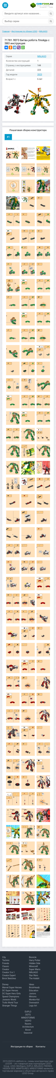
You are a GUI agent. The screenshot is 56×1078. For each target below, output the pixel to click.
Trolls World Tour (10, 1002)
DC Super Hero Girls (11, 993)
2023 (39, 74)
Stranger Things (9, 1005)
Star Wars (33, 975)
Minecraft (33, 966)
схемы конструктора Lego (40, 1061)
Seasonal (28, 1033)
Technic (6, 960)
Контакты (40, 1046)
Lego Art (33, 1005)
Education (33, 990)
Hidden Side (34, 963)
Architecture (28, 1027)
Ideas (31, 984)
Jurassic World (9, 999)
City (4, 957)
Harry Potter (34, 960)
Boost (28, 1030)
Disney (5, 984)
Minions (32, 996)
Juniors (32, 993)
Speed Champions (10, 996)
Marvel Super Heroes (12, 987)
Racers (28, 1024)
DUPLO (28, 1011)
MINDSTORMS (28, 1017)
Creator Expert (9, 975)
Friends (5, 963)
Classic (5, 966)
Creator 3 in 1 (8, 972)
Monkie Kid (34, 999)
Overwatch (34, 1002)
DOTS (28, 1014)
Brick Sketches (9, 978)
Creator (5, 969)
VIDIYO (28, 1021)
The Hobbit (34, 978)
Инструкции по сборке (22, 1046)
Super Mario (34, 969)
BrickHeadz (34, 987)
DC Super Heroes (10, 990)
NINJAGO (41, 56)
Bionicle (32, 957)
